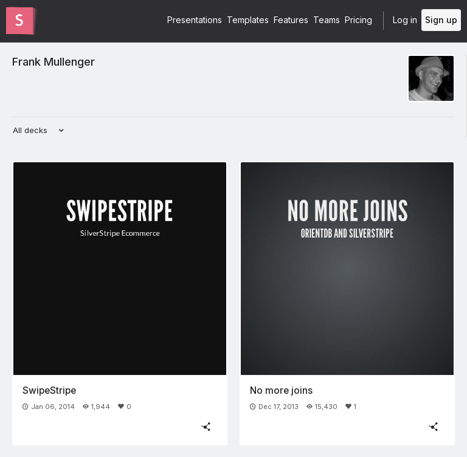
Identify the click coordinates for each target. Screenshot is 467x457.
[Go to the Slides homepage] (19, 20)
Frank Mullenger (53, 61)
